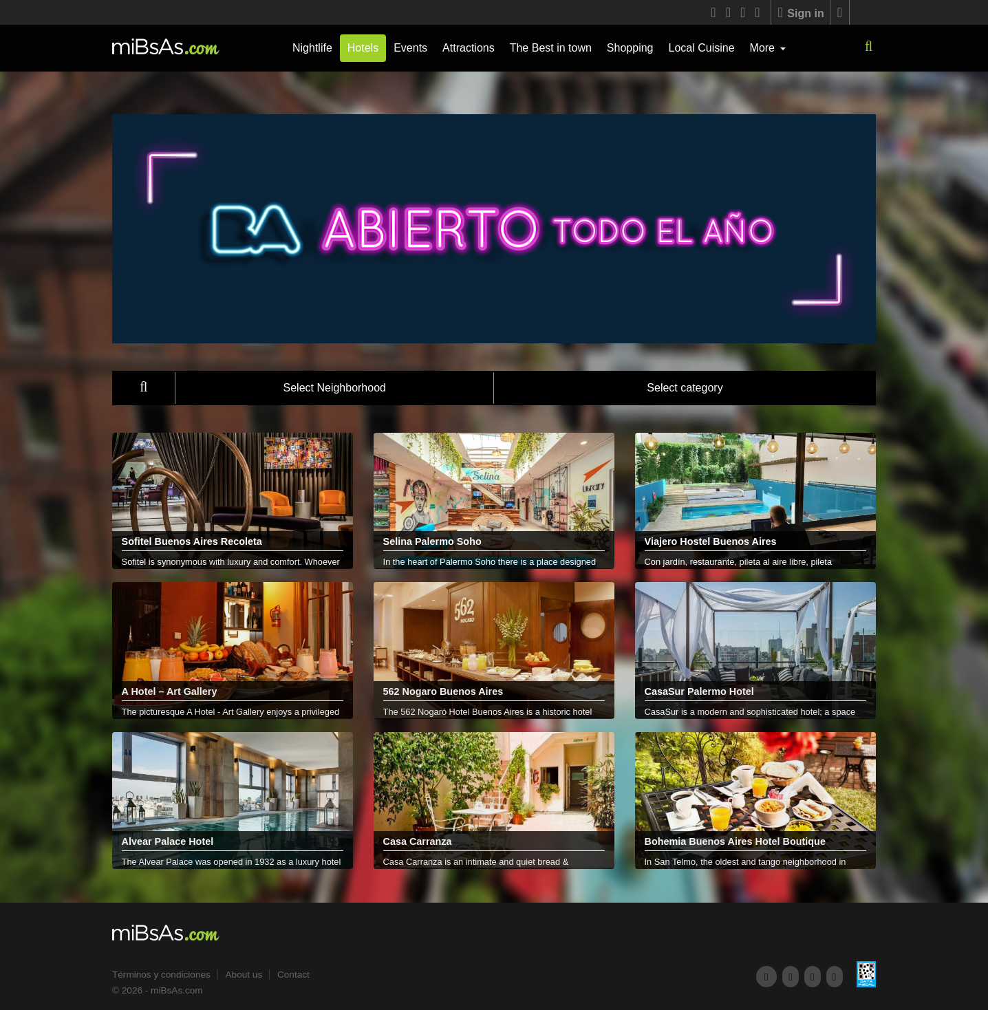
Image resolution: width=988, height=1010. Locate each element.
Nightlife (312, 48)
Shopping (630, 48)
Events (410, 48)
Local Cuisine (701, 48)
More (764, 48)
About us (244, 974)
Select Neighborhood (334, 388)
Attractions (468, 48)
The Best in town (551, 48)
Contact (293, 974)
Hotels (362, 48)
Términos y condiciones (161, 974)
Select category (684, 388)
